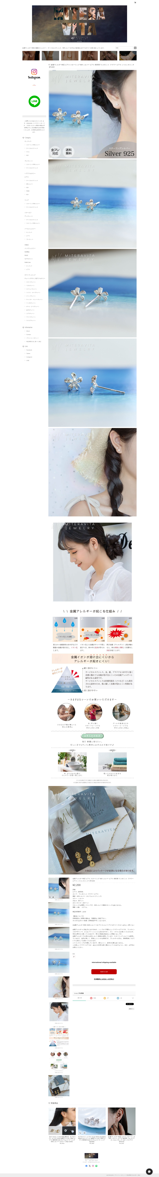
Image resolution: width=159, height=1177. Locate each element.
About (28, 331)
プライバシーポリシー (32, 338)
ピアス (27, 177)
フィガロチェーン (31, 303)
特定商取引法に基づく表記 (33, 341)
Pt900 (27, 191)
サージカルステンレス (32, 148)
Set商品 (27, 252)
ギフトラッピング (30, 275)
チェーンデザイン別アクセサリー (35, 278)
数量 (74, 953)
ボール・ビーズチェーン (32, 306)
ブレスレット (29, 161)
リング (27, 200)
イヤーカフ (28, 212)
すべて (80, 997)
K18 (27, 155)
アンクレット (29, 216)
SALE (26, 255)
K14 (27, 194)
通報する (131, 1008)
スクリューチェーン (31, 289)
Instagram (29, 357)
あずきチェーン (30, 310)
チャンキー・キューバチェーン (34, 299)
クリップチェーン (31, 296)
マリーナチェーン (31, 317)
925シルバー (29, 184)
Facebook (29, 350)
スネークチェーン (31, 282)
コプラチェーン (30, 313)
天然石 (27, 245)
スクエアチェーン (31, 320)
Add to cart (104, 971)
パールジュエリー (30, 229)
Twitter (28, 353)
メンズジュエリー (30, 248)
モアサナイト (29, 259)
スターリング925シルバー (33, 144)
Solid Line (28, 262)
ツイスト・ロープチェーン (33, 292)
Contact (28, 334)
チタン (28, 151)
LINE (27, 360)
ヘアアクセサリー (30, 173)
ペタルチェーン (30, 285)
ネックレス (28, 141)
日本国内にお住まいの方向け (104, 979)
